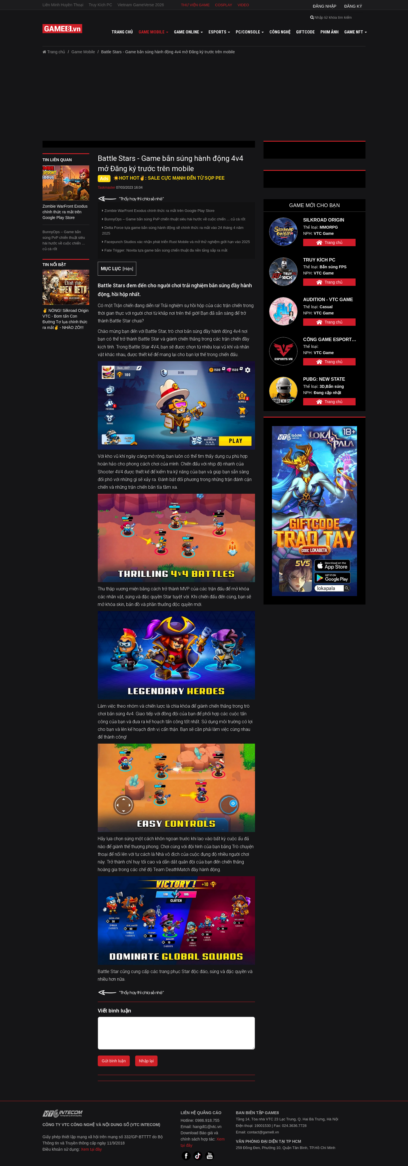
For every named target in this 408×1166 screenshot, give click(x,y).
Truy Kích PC (100, 5)
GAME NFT (355, 32)
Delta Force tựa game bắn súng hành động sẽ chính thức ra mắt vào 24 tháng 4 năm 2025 (172, 230)
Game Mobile (83, 52)
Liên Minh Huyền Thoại (62, 5)
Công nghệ (279, 32)
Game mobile (153, 32)
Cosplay (223, 5)
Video (243, 5)
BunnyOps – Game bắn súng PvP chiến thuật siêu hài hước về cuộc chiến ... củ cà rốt (63, 240)
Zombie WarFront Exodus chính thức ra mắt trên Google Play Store (158, 210)
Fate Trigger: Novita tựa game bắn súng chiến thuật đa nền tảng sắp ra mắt (164, 250)
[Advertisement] (204, 99)
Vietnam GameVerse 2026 (141, 5)
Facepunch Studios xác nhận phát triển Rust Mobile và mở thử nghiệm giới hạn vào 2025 (176, 242)
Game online (188, 32)
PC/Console (250, 32)
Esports (219, 32)
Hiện (128, 269)
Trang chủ (122, 32)
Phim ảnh (329, 32)
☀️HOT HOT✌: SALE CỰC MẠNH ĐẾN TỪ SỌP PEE (169, 178)
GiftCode (305, 32)
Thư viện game (195, 5)
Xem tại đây (91, 1149)
